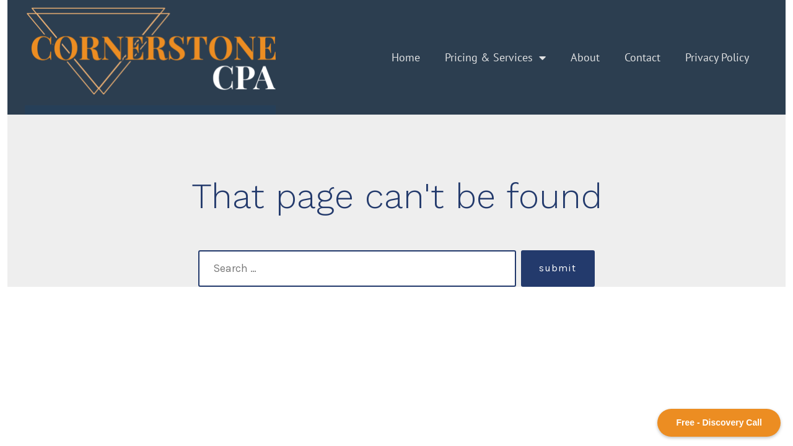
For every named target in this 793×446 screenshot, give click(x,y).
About (585, 57)
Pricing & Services (495, 57)
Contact (642, 57)
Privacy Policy (717, 57)
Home (406, 57)
